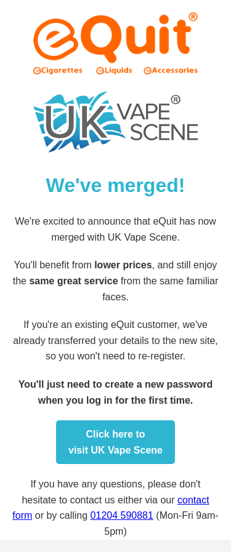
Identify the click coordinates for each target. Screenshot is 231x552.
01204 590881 (122, 515)
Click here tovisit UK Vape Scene (115, 442)
